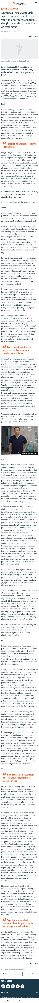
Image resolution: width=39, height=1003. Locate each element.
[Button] (33, 36)
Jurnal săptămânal (9, 9)
